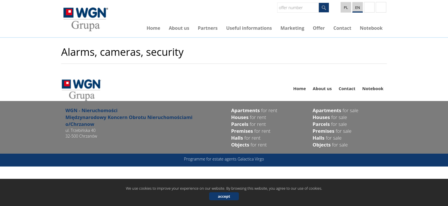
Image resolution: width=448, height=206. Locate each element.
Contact (342, 28)
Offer (319, 28)
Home (153, 28)
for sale (335, 110)
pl (346, 7)
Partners (207, 28)
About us (179, 28)
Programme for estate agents (210, 159)
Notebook (371, 28)
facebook (381, 7)
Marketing (292, 28)
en (357, 7)
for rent (254, 110)
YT (369, 7)
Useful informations (249, 28)
